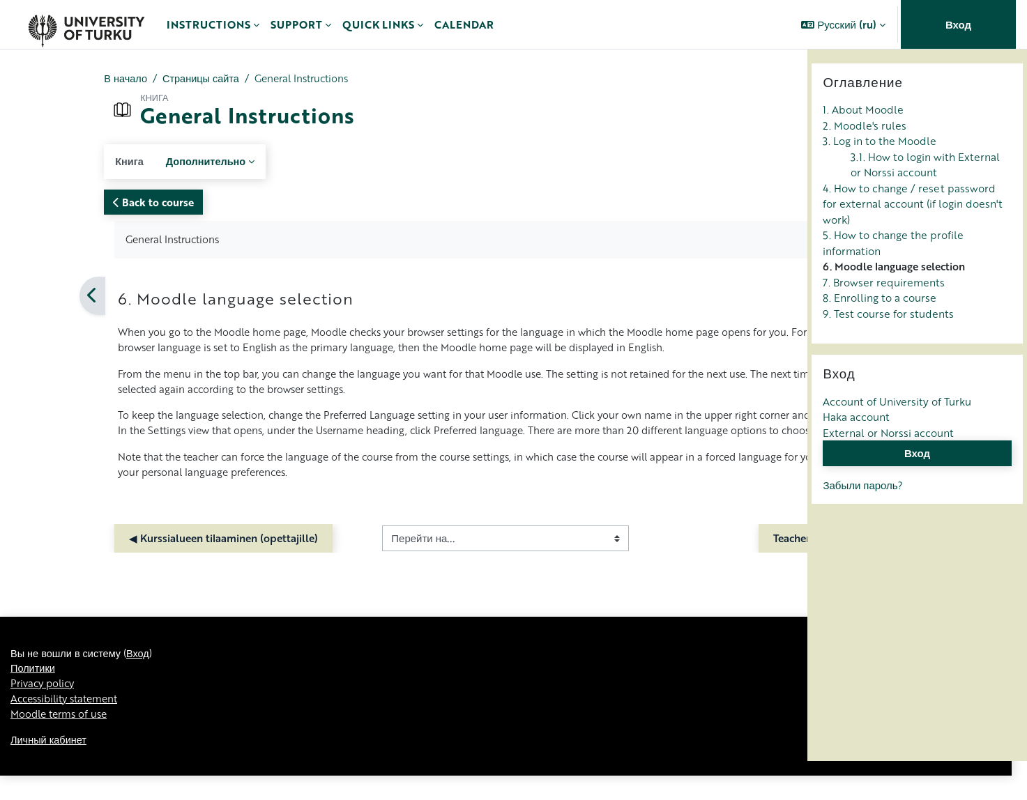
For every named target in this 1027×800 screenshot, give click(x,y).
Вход (958, 24)
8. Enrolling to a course (879, 336)
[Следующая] (802, 297)
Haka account (856, 455)
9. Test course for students (888, 352)
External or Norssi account (888, 471)
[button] (843, 24)
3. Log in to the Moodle (879, 179)
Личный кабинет (49, 764)
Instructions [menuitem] (208, 24)
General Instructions (222, 78)
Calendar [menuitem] (464, 24)
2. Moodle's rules (864, 163)
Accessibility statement (69, 722)
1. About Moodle (863, 148)
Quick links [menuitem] (378, 24)
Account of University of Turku (897, 439)
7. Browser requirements (884, 320)
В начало (39, 78)
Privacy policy (44, 706)
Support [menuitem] (296, 24)
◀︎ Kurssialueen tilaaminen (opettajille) (136, 559)
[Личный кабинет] (86, 24)
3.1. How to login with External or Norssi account (925, 203)
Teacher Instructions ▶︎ (711, 559)
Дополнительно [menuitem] (120, 161)
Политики (33, 690)
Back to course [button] (66, 202)
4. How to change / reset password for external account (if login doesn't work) (913, 242)
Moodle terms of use (62, 737)
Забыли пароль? (862, 523)
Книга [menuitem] (42, 161)
